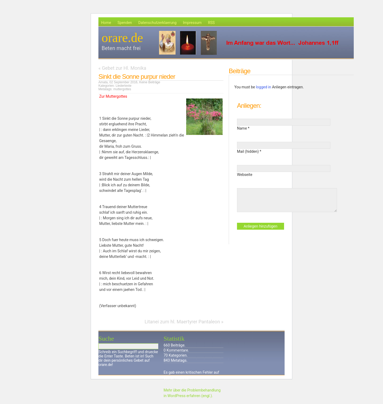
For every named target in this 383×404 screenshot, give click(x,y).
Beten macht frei (121, 48)
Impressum (192, 22)
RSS (211, 22)
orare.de (122, 38)
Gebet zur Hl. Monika (124, 68)
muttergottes (122, 89)
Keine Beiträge (149, 82)
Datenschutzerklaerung (157, 22)
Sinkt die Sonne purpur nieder (136, 76)
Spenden (125, 22)
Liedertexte (123, 86)
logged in (263, 87)
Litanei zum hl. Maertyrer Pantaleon (182, 321)
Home (106, 22)
